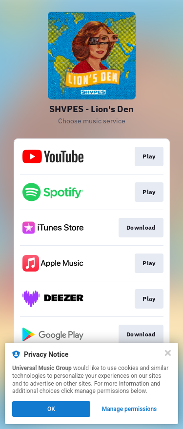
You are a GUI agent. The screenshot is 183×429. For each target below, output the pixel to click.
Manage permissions (129, 409)
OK (51, 409)
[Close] (168, 353)
